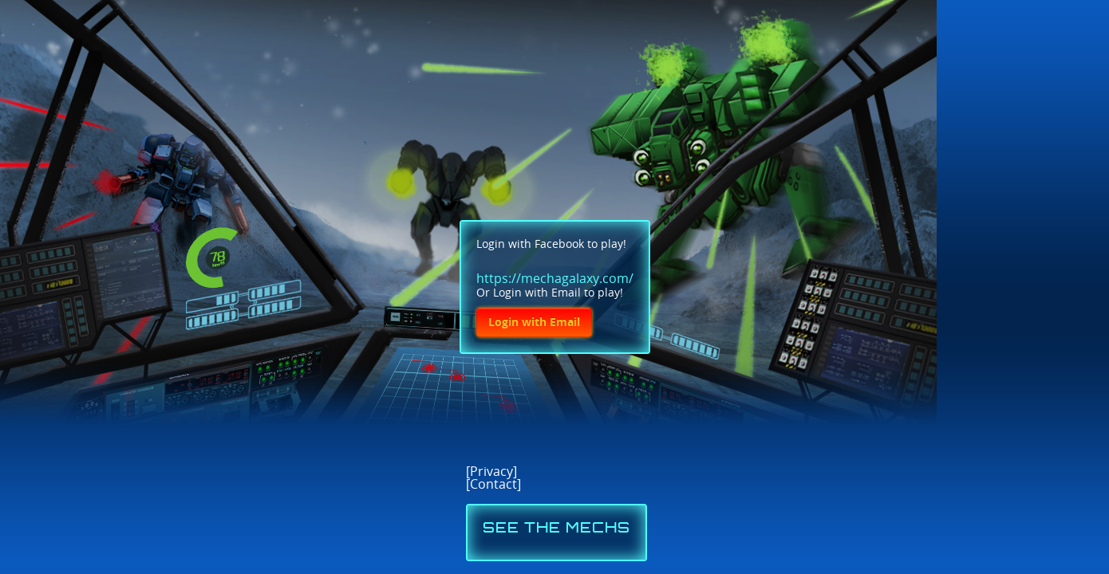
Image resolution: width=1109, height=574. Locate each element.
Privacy (491, 471)
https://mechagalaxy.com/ (554, 278)
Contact (493, 484)
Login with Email (534, 322)
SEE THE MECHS (556, 529)
